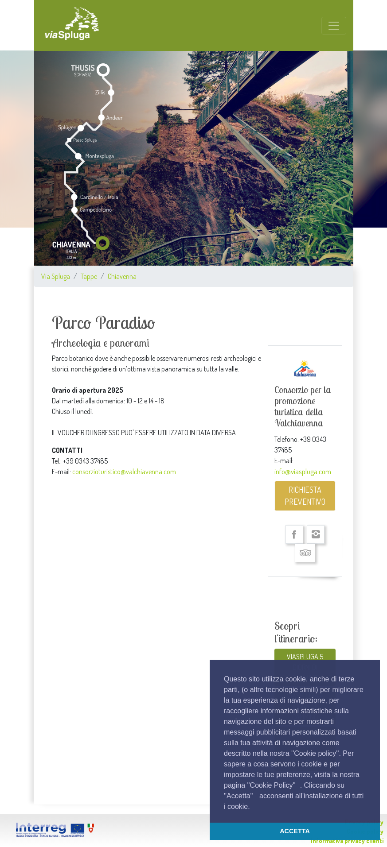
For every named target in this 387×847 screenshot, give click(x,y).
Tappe (89, 276)
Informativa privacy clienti (347, 840)
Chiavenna (122, 276)
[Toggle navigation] (333, 26)
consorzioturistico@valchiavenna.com (124, 471)
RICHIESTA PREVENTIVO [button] (305, 496)
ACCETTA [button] (295, 831)
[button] (253, 807)
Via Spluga (55, 276)
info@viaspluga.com (302, 471)
